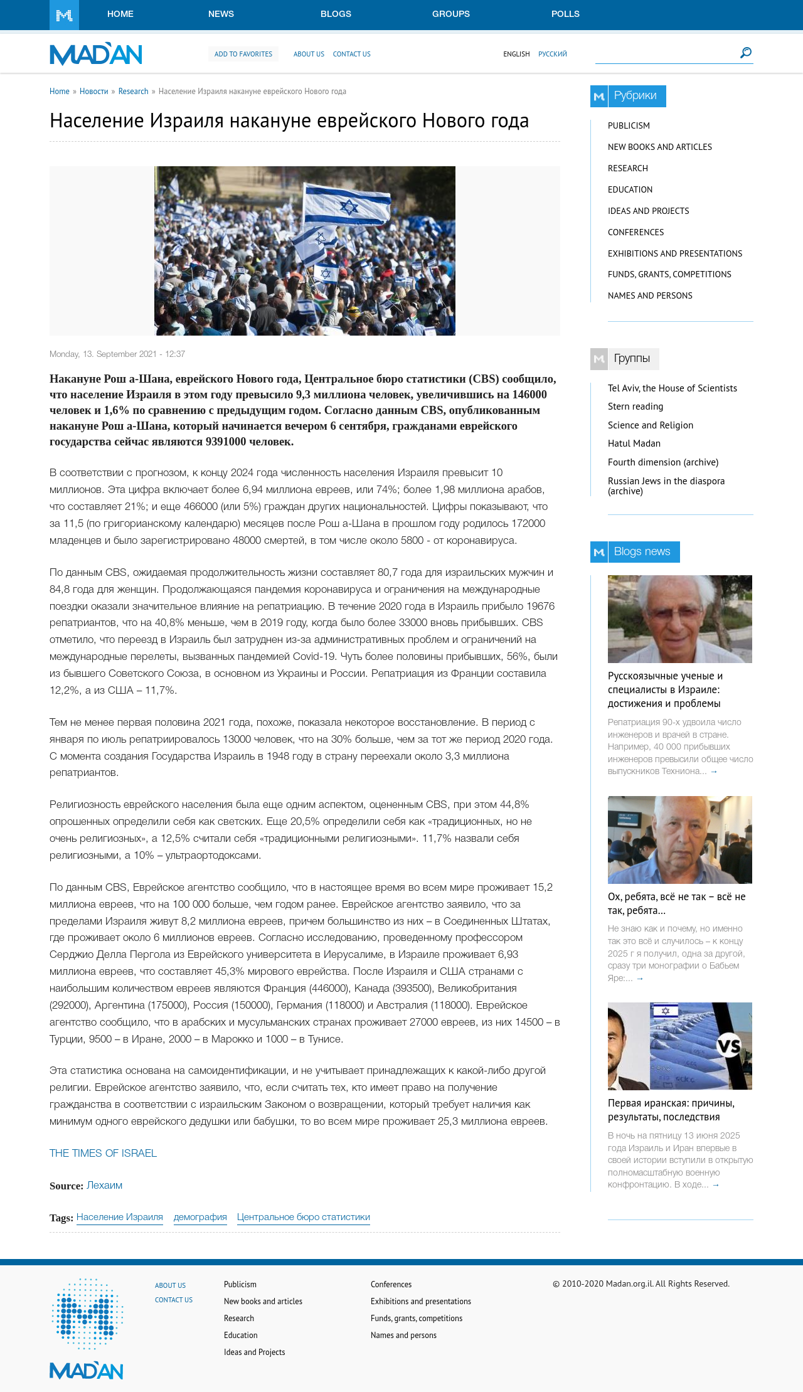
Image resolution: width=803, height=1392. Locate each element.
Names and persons (650, 295)
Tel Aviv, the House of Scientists (672, 388)
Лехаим (104, 1186)
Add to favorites (243, 54)
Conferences (636, 232)
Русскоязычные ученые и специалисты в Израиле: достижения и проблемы (665, 689)
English (516, 54)
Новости (94, 91)
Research (134, 91)
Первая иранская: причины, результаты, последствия (671, 1110)
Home (120, 15)
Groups (451, 15)
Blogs (336, 15)
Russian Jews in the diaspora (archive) (666, 486)
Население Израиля (120, 1217)
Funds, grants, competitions (669, 274)
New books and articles (660, 146)
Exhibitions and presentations (675, 253)
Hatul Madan (634, 443)
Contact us (352, 54)
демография (200, 1217)
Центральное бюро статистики (303, 1217)
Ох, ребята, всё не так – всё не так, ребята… (677, 903)
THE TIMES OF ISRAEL (103, 1154)
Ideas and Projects (648, 210)
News (221, 15)
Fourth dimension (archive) (663, 462)
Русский (552, 54)
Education (630, 189)
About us (309, 54)
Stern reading (636, 406)
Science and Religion (650, 425)
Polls (565, 15)
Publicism (629, 125)
